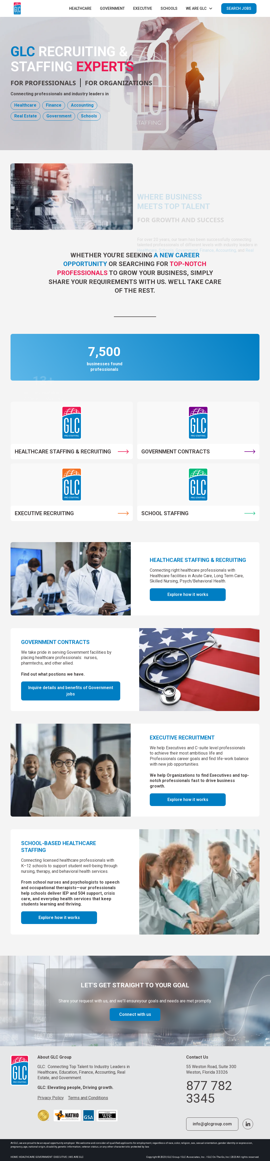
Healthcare (80, 8)
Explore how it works (187, 594)
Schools (169, 8)
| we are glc (76, 1156)
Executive (60, 1156)
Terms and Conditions (88, 1097)
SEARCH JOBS (238, 8)
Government (112, 8)
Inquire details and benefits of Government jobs (70, 690)
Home (14, 1156)
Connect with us (135, 1014)
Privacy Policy (50, 1097)
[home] (17, 8)
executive (142, 8)
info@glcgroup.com (212, 1123)
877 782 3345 (209, 1092)
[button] (199, 8)
